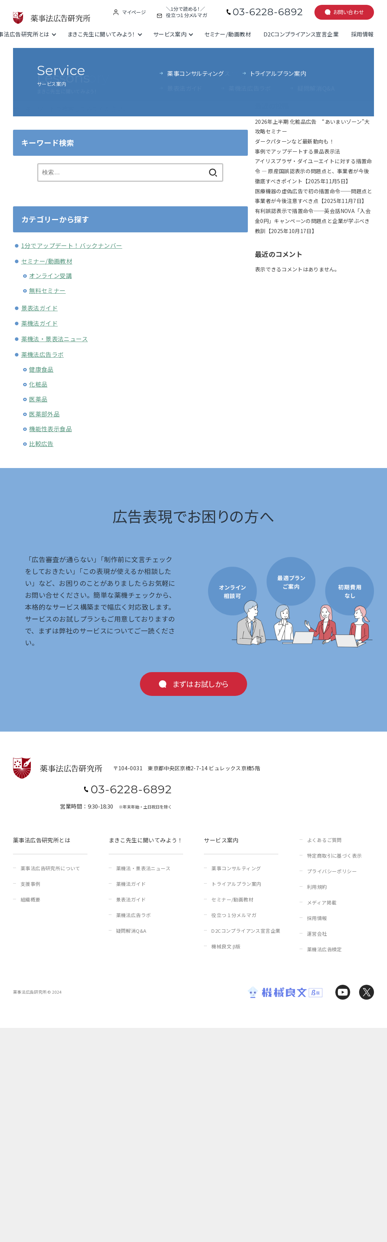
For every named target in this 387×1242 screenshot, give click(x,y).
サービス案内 (170, 34)
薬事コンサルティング (236, 868)
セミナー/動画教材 (227, 34)
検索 (260, 65)
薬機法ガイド (39, 323)
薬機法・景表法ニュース (54, 338)
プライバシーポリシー (332, 871)
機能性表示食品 (50, 428)
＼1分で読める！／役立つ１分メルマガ (186, 12)
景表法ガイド (39, 307)
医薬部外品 (44, 413)
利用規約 (317, 886)
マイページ (134, 12)
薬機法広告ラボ (42, 354)
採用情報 (362, 34)
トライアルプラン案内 (236, 883)
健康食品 (41, 369)
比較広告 (41, 443)
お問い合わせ (348, 12)
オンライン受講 (50, 275)
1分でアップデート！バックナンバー (71, 245)
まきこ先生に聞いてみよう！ (101, 34)
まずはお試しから (200, 683)
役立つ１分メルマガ (233, 915)
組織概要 (30, 899)
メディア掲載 (321, 902)
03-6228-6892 (268, 12)
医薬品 (38, 398)
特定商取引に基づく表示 (334, 855)
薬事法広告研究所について (50, 868)
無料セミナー (47, 290)
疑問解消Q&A (131, 930)
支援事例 (30, 883)
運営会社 (317, 933)
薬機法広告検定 (324, 949)
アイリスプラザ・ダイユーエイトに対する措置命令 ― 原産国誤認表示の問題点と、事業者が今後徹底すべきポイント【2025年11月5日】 (313, 170)
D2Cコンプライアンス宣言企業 (301, 34)
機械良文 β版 (225, 946)
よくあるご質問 (324, 839)
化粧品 (38, 384)
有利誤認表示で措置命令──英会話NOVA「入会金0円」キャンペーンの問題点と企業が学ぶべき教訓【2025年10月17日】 (313, 220)
